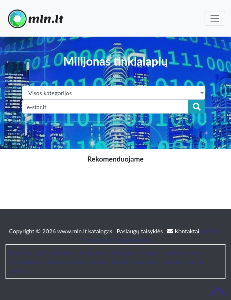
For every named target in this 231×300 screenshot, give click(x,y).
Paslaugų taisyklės (140, 230)
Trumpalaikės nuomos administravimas (59, 261)
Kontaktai (184, 230)
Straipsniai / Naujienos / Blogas (120, 252)
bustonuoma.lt (182, 252)
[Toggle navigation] (215, 18)
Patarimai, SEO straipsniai (42, 252)
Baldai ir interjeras (136, 261)
